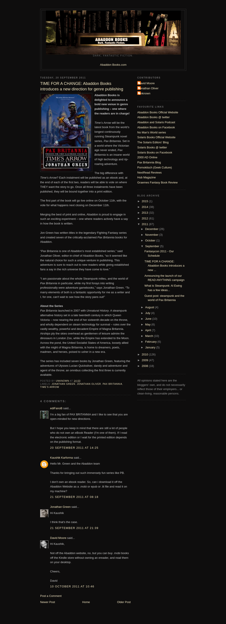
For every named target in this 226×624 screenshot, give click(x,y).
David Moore (58, 538)
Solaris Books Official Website (156, 137)
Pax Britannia (112, 384)
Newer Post (47, 602)
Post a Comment (51, 596)
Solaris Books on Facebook (154, 152)
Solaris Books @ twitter (152, 147)
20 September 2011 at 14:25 (74, 447)
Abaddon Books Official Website (157, 112)
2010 (145, 354)
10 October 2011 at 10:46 (72, 586)
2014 (145, 207)
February (151, 341)
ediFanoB (56, 408)
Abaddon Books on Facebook (156, 127)
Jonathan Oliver (89, 384)
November (152, 234)
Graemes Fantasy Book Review (157, 182)
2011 (145, 224)
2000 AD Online (147, 157)
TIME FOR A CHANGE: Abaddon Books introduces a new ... (164, 266)
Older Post (124, 602)
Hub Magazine (146, 177)
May (148, 324)
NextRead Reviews (149, 172)
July (148, 313)
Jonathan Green (63, 384)
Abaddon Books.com (113, 64)
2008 (145, 366)
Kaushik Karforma (61, 457)
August (150, 307)
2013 (145, 212)
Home (86, 602)
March (149, 336)
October (150, 240)
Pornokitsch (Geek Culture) (154, 167)
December (152, 229)
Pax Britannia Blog (149, 162)
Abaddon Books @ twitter (153, 117)
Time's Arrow (49, 387)
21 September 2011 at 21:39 (74, 528)
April (148, 330)
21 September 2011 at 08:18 (74, 497)
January (150, 347)
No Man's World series (151, 132)
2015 (145, 201)
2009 (145, 360)
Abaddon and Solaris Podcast (156, 122)
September (152, 246)
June (148, 318)
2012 (145, 218)
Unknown (144, 93)
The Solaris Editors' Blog (153, 142)
